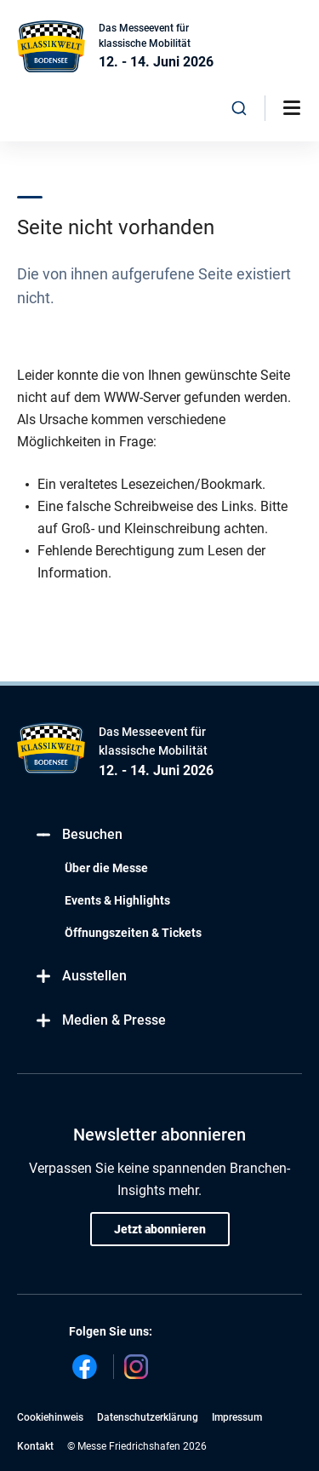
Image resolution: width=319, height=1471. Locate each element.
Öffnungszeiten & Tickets (133, 932)
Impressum (237, 1417)
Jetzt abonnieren (160, 1229)
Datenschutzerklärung (147, 1417)
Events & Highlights (117, 900)
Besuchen (78, 835)
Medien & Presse (100, 1021)
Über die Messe (106, 868)
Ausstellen (80, 976)
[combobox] (239, 108)
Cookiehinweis (50, 1417)
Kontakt (35, 1446)
